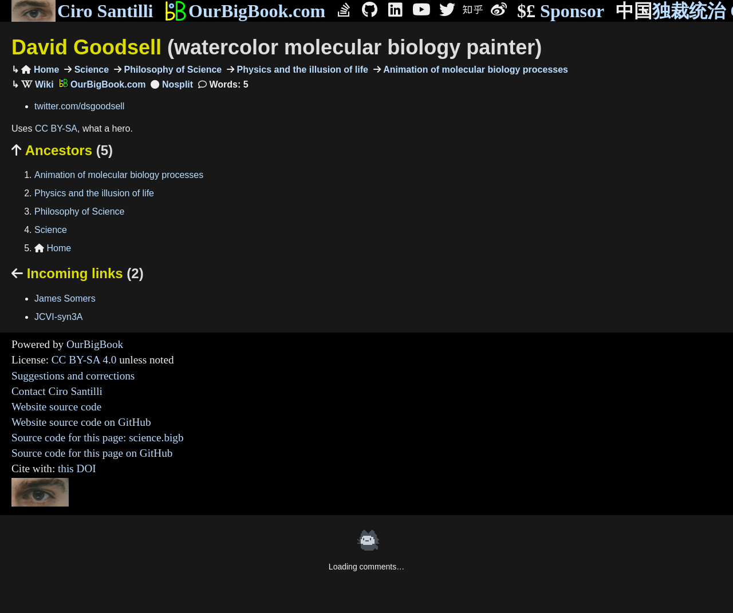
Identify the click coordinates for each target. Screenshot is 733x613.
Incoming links (77, 273)
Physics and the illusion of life (301, 69)
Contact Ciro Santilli (57, 391)
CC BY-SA (56, 128)
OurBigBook (94, 344)
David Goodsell (276, 47)
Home (40, 69)
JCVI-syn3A (58, 317)
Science (90, 69)
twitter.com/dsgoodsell (79, 106)
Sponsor (560, 11)
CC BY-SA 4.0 (84, 360)
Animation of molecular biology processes (474, 69)
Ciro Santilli (82, 11)
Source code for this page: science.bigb (97, 438)
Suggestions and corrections (73, 376)
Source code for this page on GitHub (91, 453)
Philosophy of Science (171, 69)
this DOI (77, 468)
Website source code (56, 407)
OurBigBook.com (244, 11)
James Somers (65, 298)
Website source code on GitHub (81, 422)
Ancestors (62, 150)
